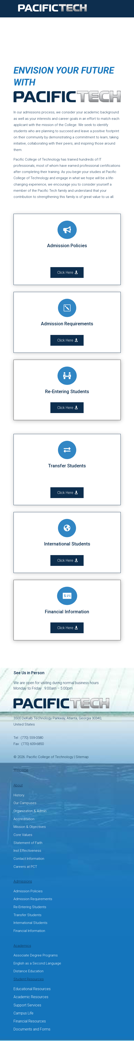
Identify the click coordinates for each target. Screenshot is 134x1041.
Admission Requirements (33, 899)
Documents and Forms (32, 1029)
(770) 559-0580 (32, 738)
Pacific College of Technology (50, 757)
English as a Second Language (37, 963)
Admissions (23, 881)
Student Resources (29, 979)
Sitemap (82, 757)
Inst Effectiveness (27, 851)
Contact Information (29, 859)
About (18, 785)
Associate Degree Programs (36, 955)
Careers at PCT (25, 867)
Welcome (21, 770)
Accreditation (24, 819)
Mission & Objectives (30, 827)
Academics (22, 946)
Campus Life (23, 1013)
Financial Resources (30, 1021)
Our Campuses (25, 803)
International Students (30, 923)
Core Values (23, 835)
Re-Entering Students (30, 907)
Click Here (65, 272)
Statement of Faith (28, 843)
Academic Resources (31, 997)
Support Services (27, 1005)
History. (19, 795)
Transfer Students (27, 915)
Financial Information (29, 931)
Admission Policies (28, 891)
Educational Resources (32, 989)
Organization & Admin (30, 811)
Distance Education (29, 971)
